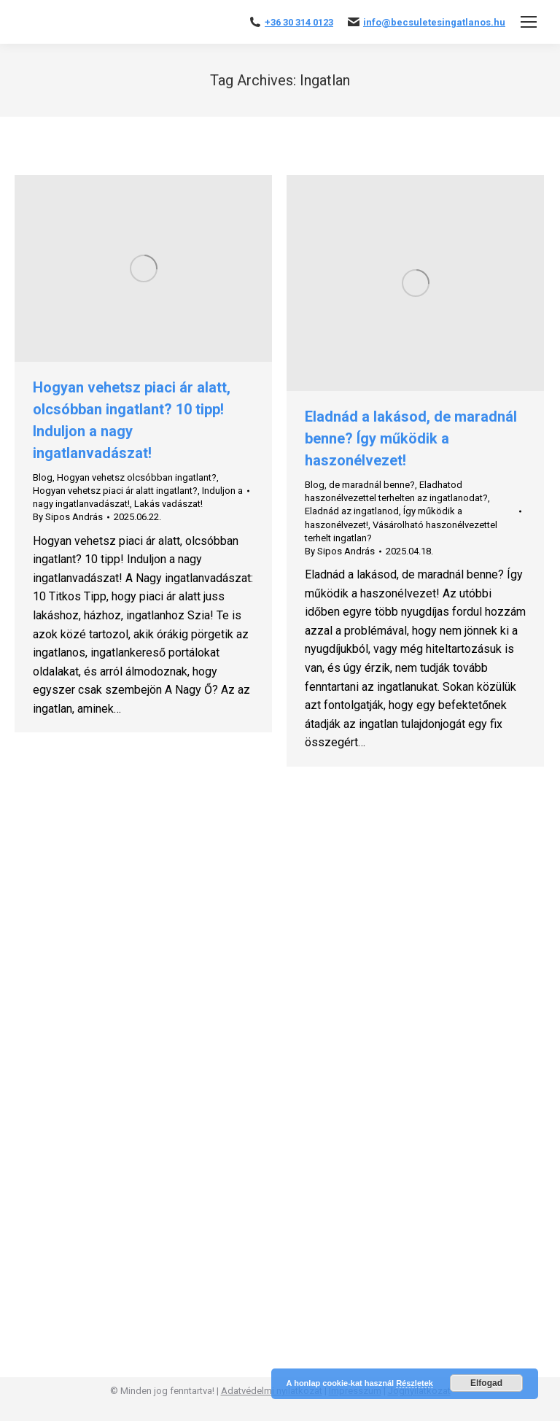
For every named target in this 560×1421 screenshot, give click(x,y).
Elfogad (486, 1383)
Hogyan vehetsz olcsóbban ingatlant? (137, 477)
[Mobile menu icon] (528, 22)
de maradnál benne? (372, 484)
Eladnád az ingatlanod (352, 511)
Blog (42, 477)
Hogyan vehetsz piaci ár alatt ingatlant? (115, 490)
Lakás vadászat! (168, 503)
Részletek (414, 1383)
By (68, 516)
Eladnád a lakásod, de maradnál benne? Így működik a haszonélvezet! (411, 438)
